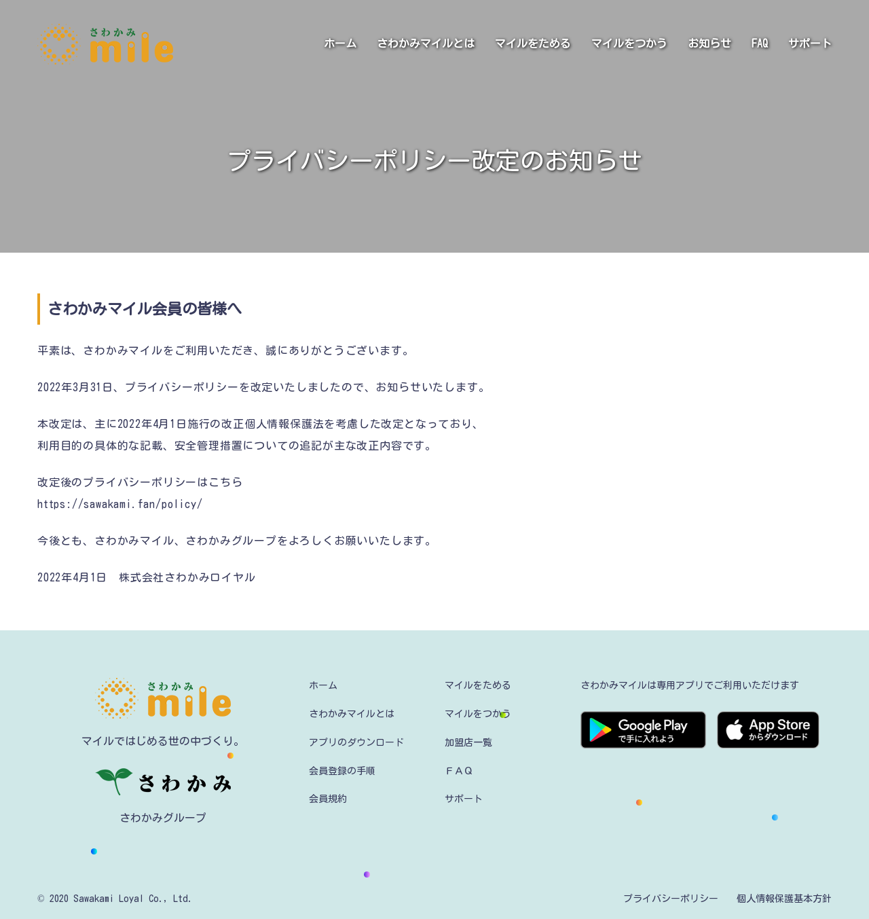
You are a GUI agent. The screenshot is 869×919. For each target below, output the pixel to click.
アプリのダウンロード (356, 742)
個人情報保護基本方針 (784, 898)
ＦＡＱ (459, 771)
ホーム (340, 43)
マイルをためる (533, 43)
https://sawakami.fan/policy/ (119, 504)
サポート (810, 43)
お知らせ (709, 43)
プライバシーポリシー (670, 898)
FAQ (760, 43)
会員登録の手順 (342, 771)
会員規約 (328, 799)
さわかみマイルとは (426, 43)
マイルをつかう (629, 43)
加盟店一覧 (468, 742)
